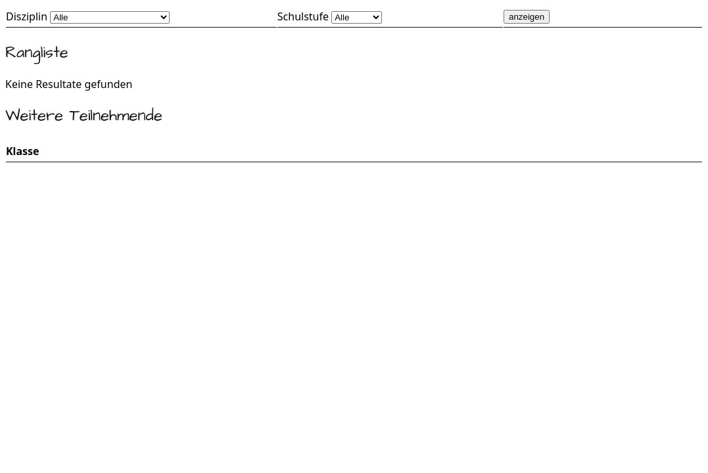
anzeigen (526, 17)
